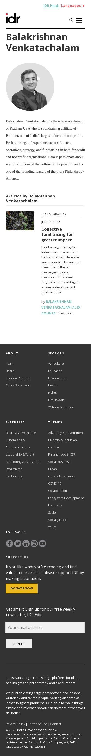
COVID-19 (54, 483)
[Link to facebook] (9, 543)
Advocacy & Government (66, 433)
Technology (14, 476)
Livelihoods (56, 400)
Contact (55, 724)
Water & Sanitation (61, 407)
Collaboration (53, 214)
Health (52, 385)
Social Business (59, 462)
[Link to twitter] (17, 543)
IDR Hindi (51, 5)
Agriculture (56, 364)
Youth (52, 527)
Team (10, 364)
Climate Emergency (61, 476)
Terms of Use (37, 724)
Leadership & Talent (20, 454)
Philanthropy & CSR (62, 454)
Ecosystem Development (66, 498)
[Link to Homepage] (13, 22)
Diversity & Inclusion (62, 440)
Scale (52, 512)
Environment (57, 378)
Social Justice (57, 520)
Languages (73, 5)
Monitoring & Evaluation (22, 462)
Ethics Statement (18, 385)
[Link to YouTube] (42, 543)
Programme (14, 469)
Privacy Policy (15, 724)
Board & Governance (21, 433)
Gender (53, 447)
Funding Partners (18, 378)
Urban (52, 469)
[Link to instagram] (34, 543)
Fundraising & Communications (18, 443)
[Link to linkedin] (26, 543)
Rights (52, 393)
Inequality (55, 505)
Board (10, 371)
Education (55, 371)
